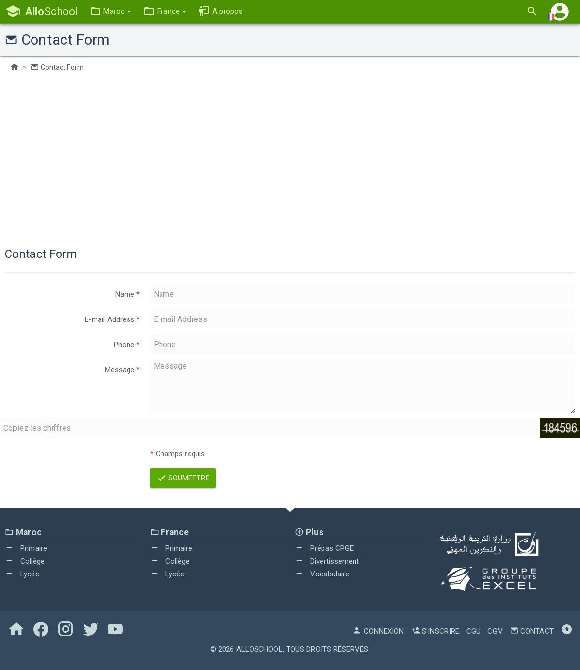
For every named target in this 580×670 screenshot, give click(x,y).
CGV (494, 631)
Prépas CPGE (324, 548)
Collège (25, 561)
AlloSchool (259, 649)
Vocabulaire (322, 574)
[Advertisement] (290, 157)
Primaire (26, 548)
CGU (473, 631)
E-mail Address (112, 319)
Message (122, 369)
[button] (110, 11)
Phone (127, 344)
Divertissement (327, 561)
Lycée (22, 574)
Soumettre (183, 478)
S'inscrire (435, 631)
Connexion (378, 631)
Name (127, 294)
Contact (532, 631)
